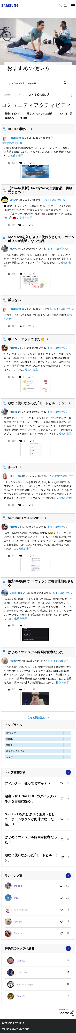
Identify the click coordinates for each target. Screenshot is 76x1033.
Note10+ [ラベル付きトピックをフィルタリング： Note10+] (10, 739)
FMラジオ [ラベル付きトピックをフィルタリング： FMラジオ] (11, 733)
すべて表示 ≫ (38, 772)
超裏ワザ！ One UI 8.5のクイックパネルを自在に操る (30, 798)
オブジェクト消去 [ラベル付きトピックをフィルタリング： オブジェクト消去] (15, 751)
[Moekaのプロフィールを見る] (18, 885)
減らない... (15, 300)
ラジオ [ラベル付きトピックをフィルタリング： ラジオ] (9, 757)
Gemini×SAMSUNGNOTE (25, 518)
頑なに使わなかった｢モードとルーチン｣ (37, 403)
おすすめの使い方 (11, 143)
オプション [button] (66, 95)
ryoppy (14, 660)
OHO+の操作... (18, 129)
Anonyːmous (17, 137)
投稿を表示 (16, 155)
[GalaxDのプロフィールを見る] (20, 996)
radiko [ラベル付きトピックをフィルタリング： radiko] (9, 745)
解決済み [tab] (9, 118)
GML (12, 199)
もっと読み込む (36, 717)
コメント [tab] (63, 113)
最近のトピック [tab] (13, 113)
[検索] (38, 83)
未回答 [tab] (23, 118)
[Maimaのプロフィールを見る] (18, 933)
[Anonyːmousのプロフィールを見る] (21, 909)
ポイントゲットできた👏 (26, 339)
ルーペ (13, 467)
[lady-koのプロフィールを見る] (20, 960)
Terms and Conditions (15, 1029)
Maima (13, 347)
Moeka (13, 248)
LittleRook (16, 592)
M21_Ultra (16, 476)
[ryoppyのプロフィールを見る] (18, 921)
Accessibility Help (13, 1023)
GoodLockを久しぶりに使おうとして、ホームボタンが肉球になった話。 (41, 239)
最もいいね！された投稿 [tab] (39, 113)
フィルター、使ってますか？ (26, 783)
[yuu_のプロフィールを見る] (17, 897)
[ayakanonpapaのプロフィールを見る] (24, 984)
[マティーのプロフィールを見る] (21, 972)
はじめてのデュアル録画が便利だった (35, 652)
